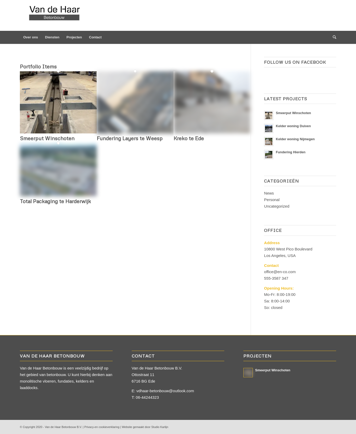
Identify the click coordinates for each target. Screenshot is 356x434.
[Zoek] (332, 37)
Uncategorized (276, 206)
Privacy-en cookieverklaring (101, 427)
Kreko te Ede (189, 138)
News (269, 193)
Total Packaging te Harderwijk (55, 201)
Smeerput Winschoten (47, 138)
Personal (271, 199)
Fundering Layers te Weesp (130, 138)
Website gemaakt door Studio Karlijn (145, 427)
